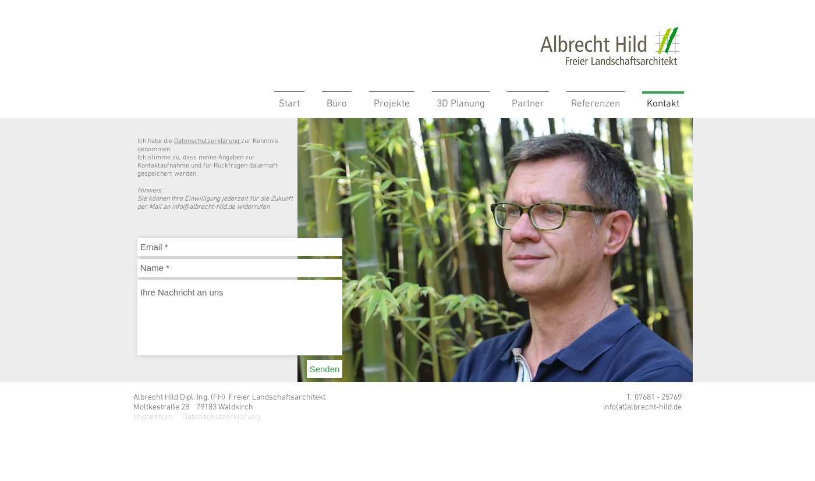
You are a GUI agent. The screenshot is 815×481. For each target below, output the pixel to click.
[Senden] (324, 369)
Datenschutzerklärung (207, 141)
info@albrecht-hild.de (203, 207)
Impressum (153, 417)
